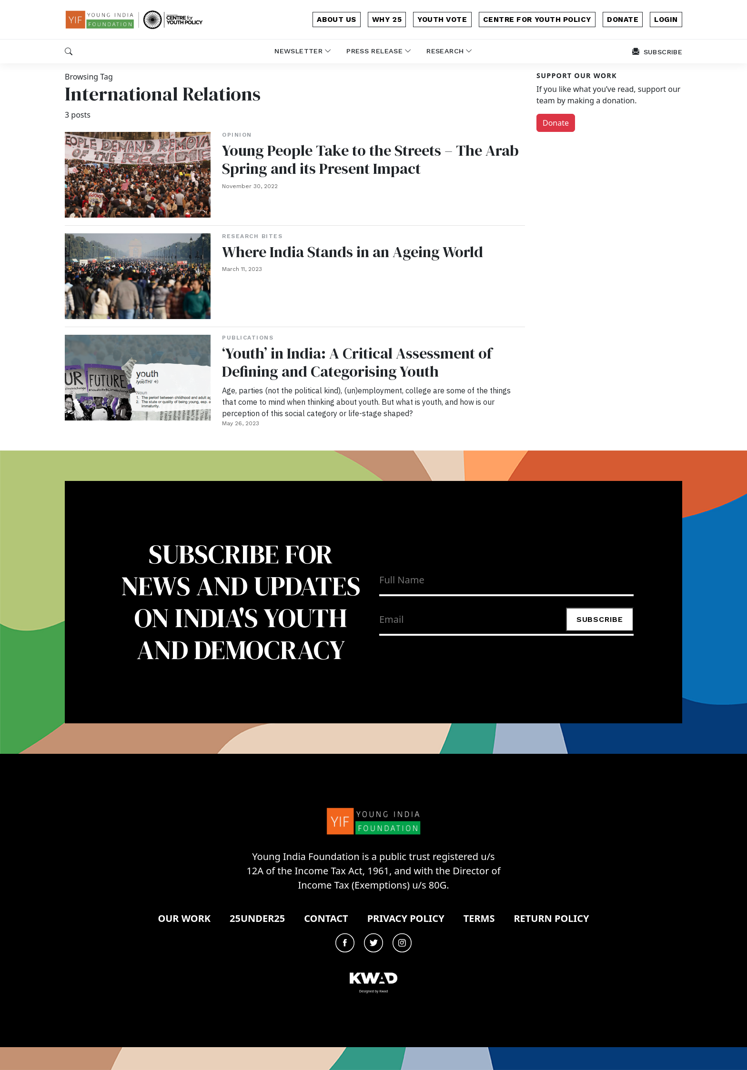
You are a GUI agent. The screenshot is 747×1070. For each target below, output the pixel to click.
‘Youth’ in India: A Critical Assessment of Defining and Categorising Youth (357, 362)
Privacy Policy (405, 918)
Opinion (237, 134)
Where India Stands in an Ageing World (352, 251)
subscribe (657, 52)
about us (336, 19)
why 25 (387, 19)
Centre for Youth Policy (537, 19)
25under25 (257, 918)
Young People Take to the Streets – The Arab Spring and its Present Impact (370, 159)
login (666, 19)
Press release (378, 51)
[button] (68, 51)
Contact (326, 918)
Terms (479, 918)
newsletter (302, 51)
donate (622, 19)
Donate (556, 123)
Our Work (184, 918)
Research (449, 51)
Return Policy (551, 918)
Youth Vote (442, 19)
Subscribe (599, 619)
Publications (247, 337)
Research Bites (252, 236)
